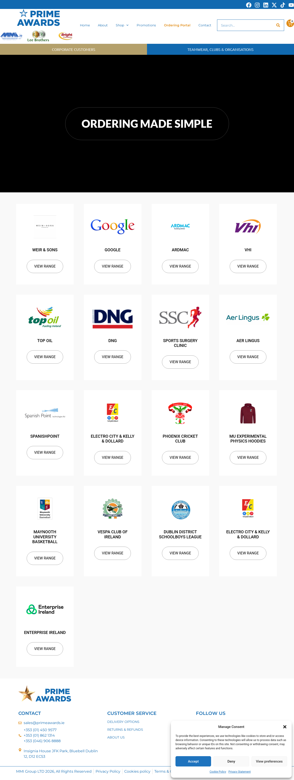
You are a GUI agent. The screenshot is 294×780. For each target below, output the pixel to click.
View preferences (269, 761)
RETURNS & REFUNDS (125, 729)
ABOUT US (116, 737)
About (103, 25)
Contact (204, 25)
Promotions (146, 25)
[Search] (278, 25)
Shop (122, 25)
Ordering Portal (177, 25)
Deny (231, 761)
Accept (193, 761)
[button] (285, 727)
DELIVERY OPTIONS (123, 722)
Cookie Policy (217, 771)
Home (85, 25)
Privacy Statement (239, 771)
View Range (45, 266)
